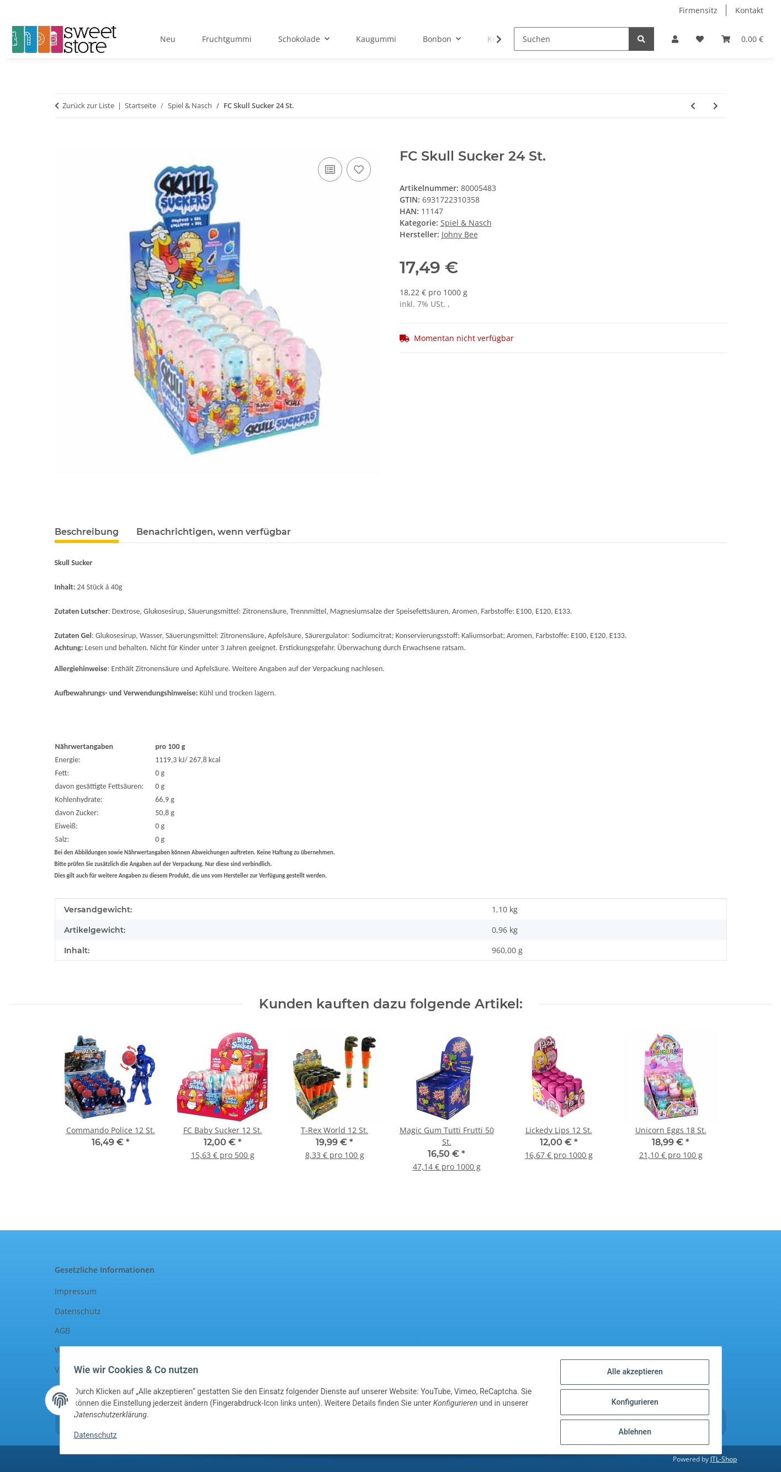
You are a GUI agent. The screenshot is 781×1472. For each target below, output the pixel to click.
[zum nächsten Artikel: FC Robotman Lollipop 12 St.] (715, 106)
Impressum (76, 1291)
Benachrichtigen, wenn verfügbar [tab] (213, 532)
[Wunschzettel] (700, 39)
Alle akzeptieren (631, 1375)
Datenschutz (99, 1437)
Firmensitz (698, 10)
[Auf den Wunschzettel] (359, 169)
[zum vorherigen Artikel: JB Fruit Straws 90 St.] (693, 106)
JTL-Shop (723, 1459)
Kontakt (749, 10)
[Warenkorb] (742, 39)
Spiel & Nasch (466, 222)
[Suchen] (571, 39)
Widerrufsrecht (83, 1350)
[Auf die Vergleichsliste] (330, 169)
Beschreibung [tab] (87, 532)
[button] (675, 39)
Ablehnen (631, 1432)
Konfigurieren (631, 1404)
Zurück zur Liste (88, 105)
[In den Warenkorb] (63, 142)
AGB (62, 1330)
